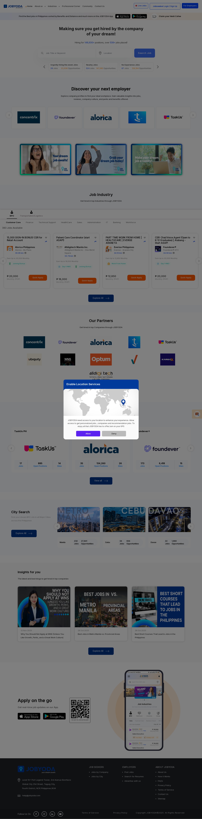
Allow (88, 433)
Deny (114, 433)
